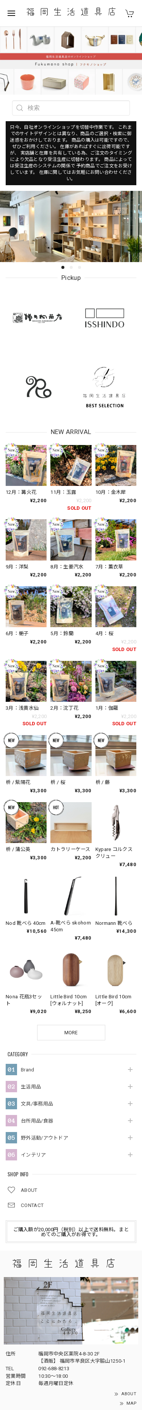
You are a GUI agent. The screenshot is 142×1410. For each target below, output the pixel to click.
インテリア (33, 1087)
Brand (27, 1002)
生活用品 (31, 1019)
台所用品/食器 (37, 1053)
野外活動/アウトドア (44, 1070)
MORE (71, 965)
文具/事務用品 (37, 1036)
